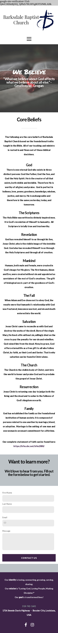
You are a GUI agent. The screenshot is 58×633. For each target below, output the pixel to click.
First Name (7, 493)
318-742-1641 (29, 606)
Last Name (7, 504)
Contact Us (29, 557)
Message (6, 531)
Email (4, 517)
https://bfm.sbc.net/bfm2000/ (28, 446)
